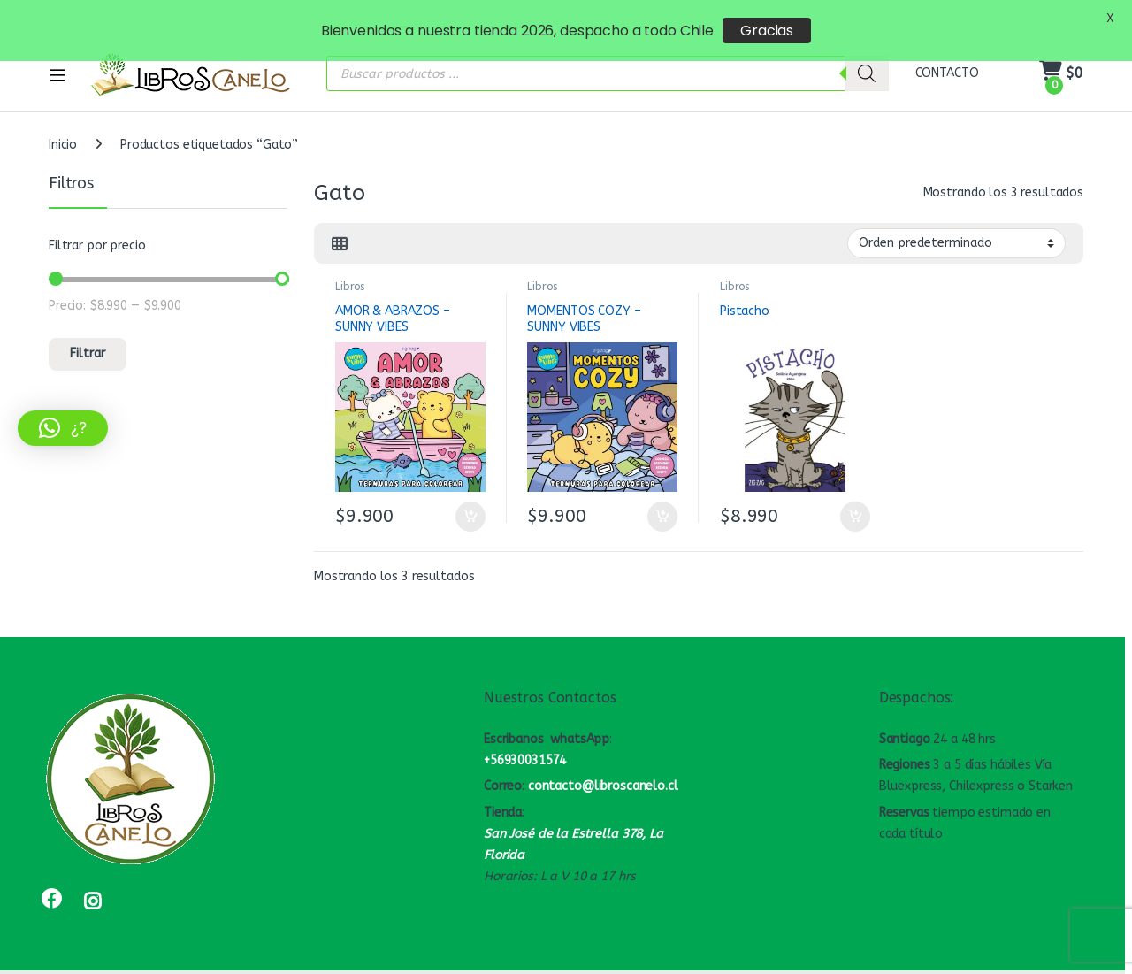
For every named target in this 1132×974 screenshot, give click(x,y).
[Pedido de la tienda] (956, 226)
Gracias (766, 30)
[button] (63, 428)
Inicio (63, 126)
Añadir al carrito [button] (470, 500)
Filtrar (87, 336)
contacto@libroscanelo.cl (603, 769)
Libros (349, 270)
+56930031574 (525, 742)
